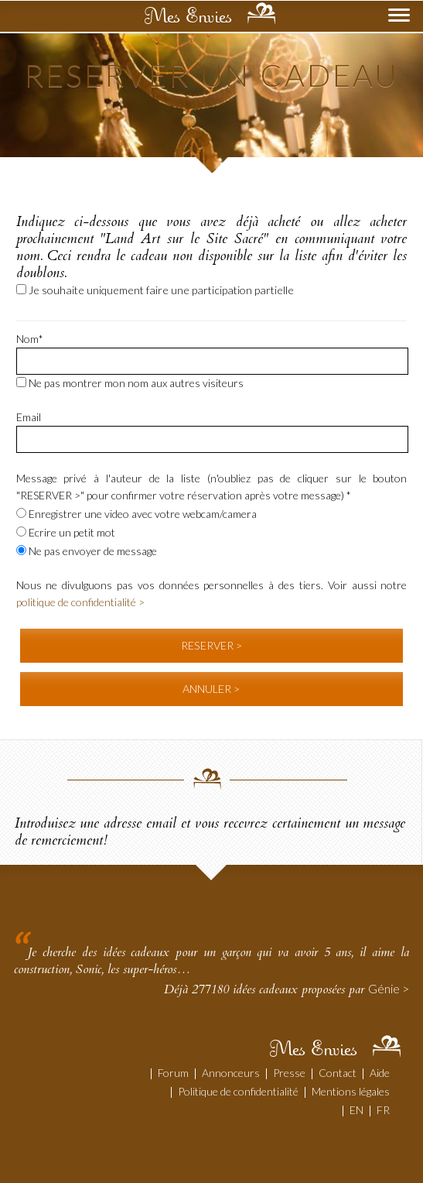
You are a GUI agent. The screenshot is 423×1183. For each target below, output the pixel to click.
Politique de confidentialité (238, 1091)
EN (356, 1109)
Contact (337, 1072)
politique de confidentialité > (80, 602)
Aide (380, 1072)
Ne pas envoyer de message (86, 550)
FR (383, 1109)
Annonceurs (231, 1072)
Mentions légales (351, 1091)
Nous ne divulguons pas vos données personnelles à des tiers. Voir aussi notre (212, 593)
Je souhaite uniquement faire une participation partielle (155, 290)
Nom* (29, 338)
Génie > (388, 988)
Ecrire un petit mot (65, 532)
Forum (173, 1072)
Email (28, 416)
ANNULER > (211, 688)
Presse (289, 1072)
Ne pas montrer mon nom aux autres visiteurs (130, 382)
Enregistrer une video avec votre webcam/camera (136, 513)
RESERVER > (211, 645)
